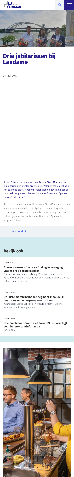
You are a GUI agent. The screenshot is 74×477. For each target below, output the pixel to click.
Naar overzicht (19, 231)
